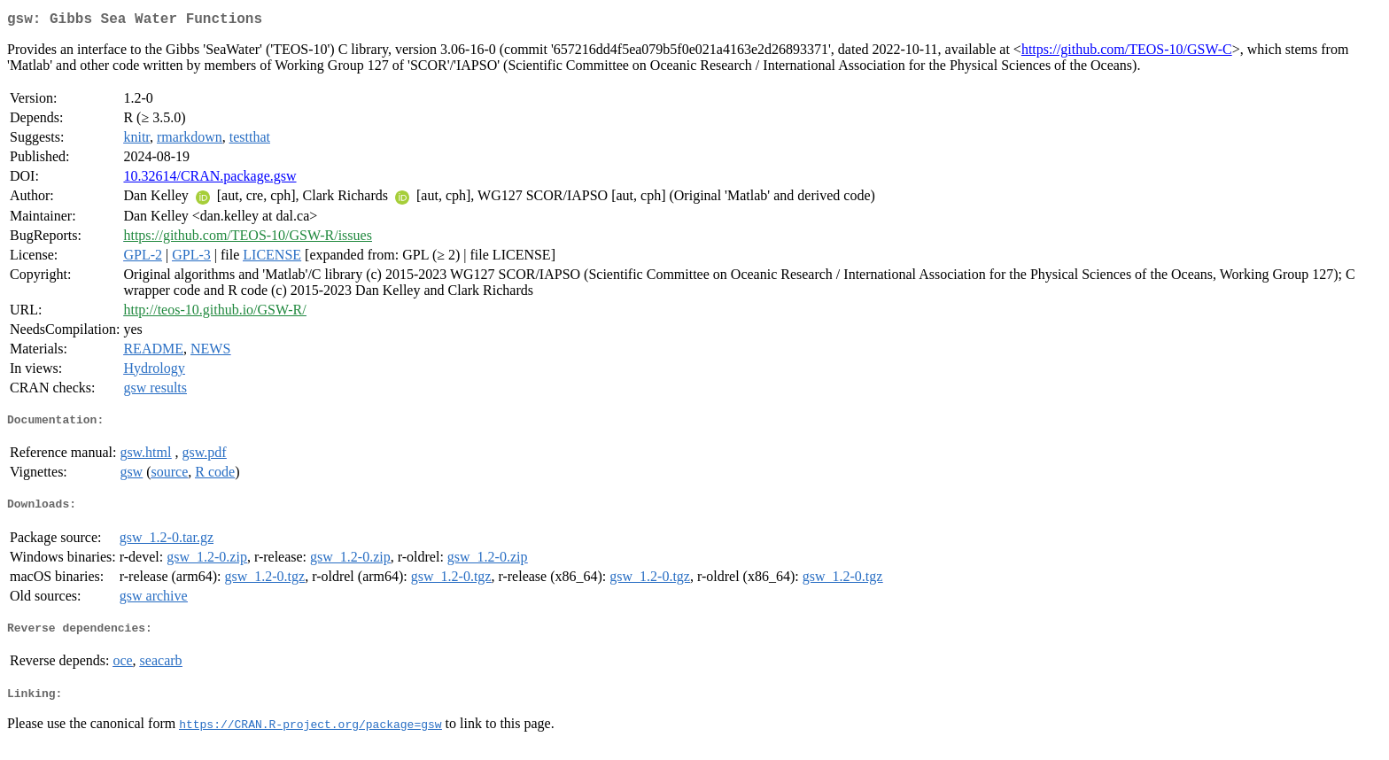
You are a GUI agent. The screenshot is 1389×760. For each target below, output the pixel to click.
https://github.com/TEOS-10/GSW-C (1126, 52)
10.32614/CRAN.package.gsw (209, 179)
